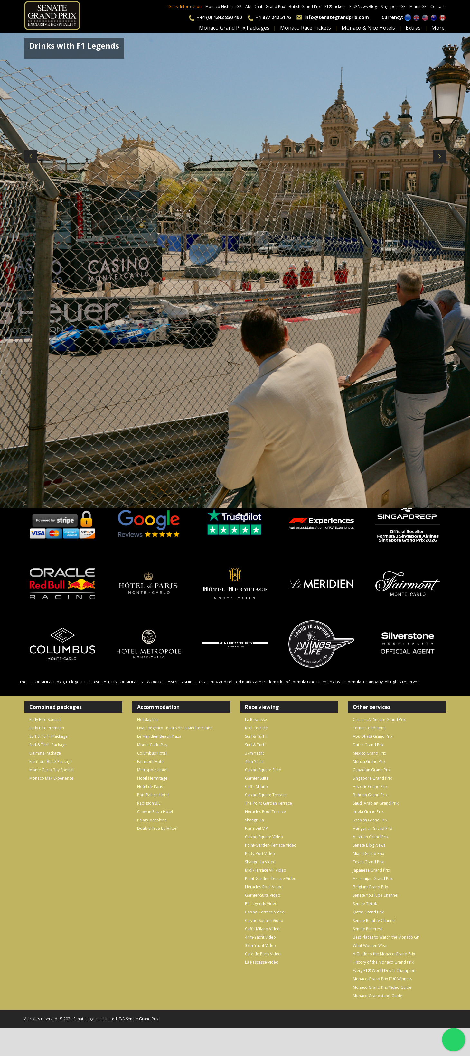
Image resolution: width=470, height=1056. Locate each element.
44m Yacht (254, 761)
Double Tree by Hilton (157, 828)
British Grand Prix (305, 6)
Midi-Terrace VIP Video (265, 870)
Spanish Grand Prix (370, 820)
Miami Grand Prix (368, 853)
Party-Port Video (260, 853)
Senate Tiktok (365, 903)
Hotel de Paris (150, 786)
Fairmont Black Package (50, 761)
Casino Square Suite (263, 770)
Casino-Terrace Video (265, 912)
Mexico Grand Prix (369, 753)
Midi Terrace (256, 728)
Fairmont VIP (256, 828)
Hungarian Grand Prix (372, 828)
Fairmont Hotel (150, 761)
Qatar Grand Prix (368, 912)
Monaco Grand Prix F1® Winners (382, 979)
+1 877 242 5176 (273, 17)
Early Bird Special (45, 719)
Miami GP (418, 6)
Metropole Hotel (152, 770)
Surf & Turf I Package (48, 744)
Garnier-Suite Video (262, 895)
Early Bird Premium (46, 728)
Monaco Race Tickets (305, 27)
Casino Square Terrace (266, 795)
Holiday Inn (147, 719)
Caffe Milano (256, 786)
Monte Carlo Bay (152, 744)
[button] (223, 514)
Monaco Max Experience (51, 778)
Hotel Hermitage (152, 778)
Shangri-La (254, 820)
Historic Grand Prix (370, 786)
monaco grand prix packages (234, 27)
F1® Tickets (334, 6)
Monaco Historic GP (223, 6)
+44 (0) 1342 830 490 (219, 17)
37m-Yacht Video (260, 945)
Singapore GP (393, 6)
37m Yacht (254, 753)
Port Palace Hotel (153, 795)
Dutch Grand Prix (368, 744)
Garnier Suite (256, 778)
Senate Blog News (369, 845)
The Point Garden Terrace (268, 803)
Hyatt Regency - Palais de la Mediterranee (174, 728)
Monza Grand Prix (369, 761)
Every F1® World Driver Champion (384, 970)
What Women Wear (370, 945)
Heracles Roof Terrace (265, 811)
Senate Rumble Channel (374, 920)
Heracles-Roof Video (264, 887)
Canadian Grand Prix (371, 770)
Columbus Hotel (152, 753)
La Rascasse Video (261, 962)
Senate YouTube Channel (375, 895)
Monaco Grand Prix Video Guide (382, 987)
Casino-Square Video (264, 920)
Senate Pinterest (367, 928)
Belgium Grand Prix (370, 887)
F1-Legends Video (261, 903)
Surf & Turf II (256, 736)
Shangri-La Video (260, 862)
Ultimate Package (45, 753)
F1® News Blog (363, 6)
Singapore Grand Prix (372, 778)
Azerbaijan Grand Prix (373, 878)
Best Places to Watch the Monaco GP (386, 937)
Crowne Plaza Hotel (155, 811)
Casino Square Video (264, 836)
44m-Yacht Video (260, 937)
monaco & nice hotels (368, 27)
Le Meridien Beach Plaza (159, 736)
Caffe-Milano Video (262, 928)
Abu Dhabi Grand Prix (265, 6)
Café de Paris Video (263, 954)
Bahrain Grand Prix (370, 795)
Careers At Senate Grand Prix (379, 719)
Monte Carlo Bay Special (51, 770)
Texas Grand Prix (368, 862)
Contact (437, 6)
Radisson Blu (149, 803)
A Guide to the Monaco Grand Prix (384, 954)
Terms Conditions (369, 728)
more (438, 27)
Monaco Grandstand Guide (377, 995)
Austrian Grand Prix (370, 836)
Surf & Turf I (255, 744)
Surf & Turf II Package (48, 736)
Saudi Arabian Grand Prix (376, 803)
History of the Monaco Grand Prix (383, 962)
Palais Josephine (152, 820)
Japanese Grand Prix (371, 870)
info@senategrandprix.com (336, 17)
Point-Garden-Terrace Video (270, 845)
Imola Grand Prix (368, 811)
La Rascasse (256, 719)
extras (413, 27)
